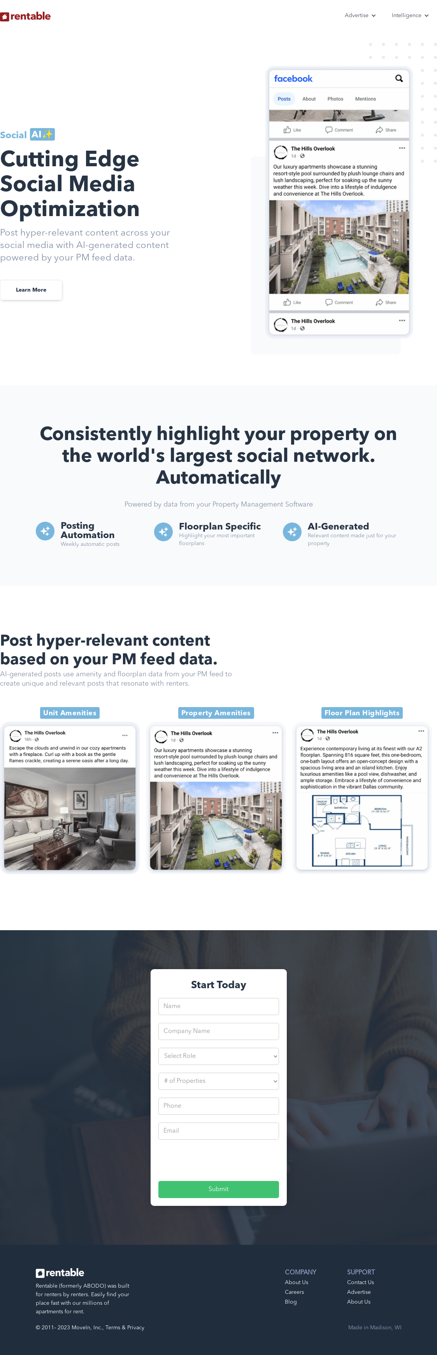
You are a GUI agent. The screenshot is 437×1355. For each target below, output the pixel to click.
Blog (291, 1302)
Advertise (359, 1292)
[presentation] (217, 1162)
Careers (294, 1292)
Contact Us (360, 1282)
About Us (296, 1282)
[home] (25, 12)
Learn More (31, 290)
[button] (360, 15)
